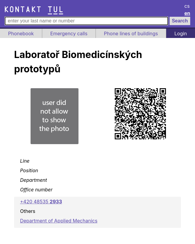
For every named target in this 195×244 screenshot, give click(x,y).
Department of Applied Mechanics (58, 221)
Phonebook (21, 33)
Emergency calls (68, 33)
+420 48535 (41, 202)
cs (187, 6)
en (188, 13)
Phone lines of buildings (131, 33)
